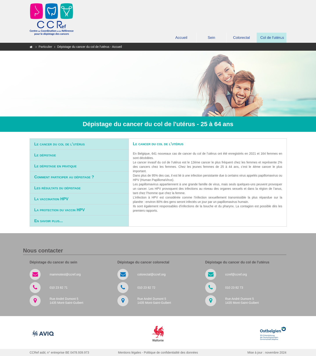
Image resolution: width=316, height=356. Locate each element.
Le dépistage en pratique (55, 166)
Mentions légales (129, 352)
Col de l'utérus (272, 38)
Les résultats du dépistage (57, 188)
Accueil (181, 38)
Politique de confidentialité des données (171, 352)
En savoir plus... (48, 221)
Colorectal (241, 38)
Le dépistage (45, 155)
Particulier (46, 46)
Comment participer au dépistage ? (64, 177)
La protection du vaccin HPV (59, 210)
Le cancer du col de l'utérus (59, 144)
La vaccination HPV (51, 199)
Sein (211, 38)
